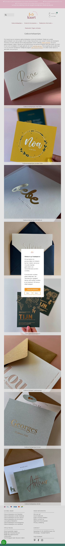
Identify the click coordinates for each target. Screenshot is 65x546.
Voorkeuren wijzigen (38, 293)
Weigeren (29, 293)
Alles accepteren (32, 289)
